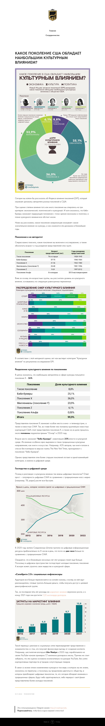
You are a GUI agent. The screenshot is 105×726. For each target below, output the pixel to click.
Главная (52, 31)
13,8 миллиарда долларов (54, 595)
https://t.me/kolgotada (58, 708)
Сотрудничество (52, 35)
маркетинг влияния (58, 592)
